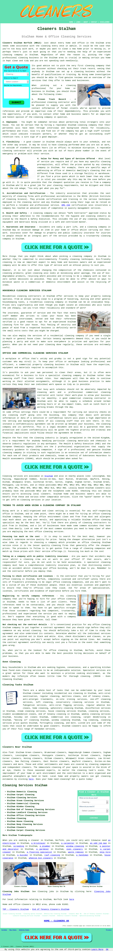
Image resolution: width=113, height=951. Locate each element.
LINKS (78, 22)
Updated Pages (24, 930)
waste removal (76, 852)
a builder (22, 855)
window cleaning (75, 846)
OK (107, 949)
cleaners (45, 494)
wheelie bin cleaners (41, 858)
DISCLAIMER (104, 22)
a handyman (82, 855)
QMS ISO (65, 205)
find (11, 752)
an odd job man (98, 843)
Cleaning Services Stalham (25, 785)
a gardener (42, 849)
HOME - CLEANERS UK (56, 920)
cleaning (89, 66)
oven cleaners (74, 849)
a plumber (45, 846)
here (31, 779)
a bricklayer (38, 843)
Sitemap (4, 930)
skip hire (105, 852)
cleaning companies (99, 764)
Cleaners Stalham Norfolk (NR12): (22, 43)
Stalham (48, 476)
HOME (71, 22)
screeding (18, 846)
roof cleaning (52, 855)
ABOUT (85, 22)
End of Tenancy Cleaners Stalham (50, 909)
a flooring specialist (39, 852)
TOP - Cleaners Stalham (16, 909)
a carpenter (67, 843)
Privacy (109, 930)
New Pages (13, 930)
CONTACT (94, 22)
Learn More (97, 949)
